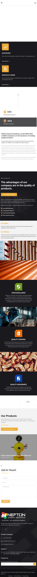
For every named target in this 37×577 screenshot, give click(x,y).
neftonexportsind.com (8, 544)
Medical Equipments (5, 457)
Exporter (6, 53)
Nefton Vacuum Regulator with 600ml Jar (16, 455)
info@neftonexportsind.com (9, 541)
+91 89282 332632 (7, 537)
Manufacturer (8, 75)
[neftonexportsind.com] (2, 544)
